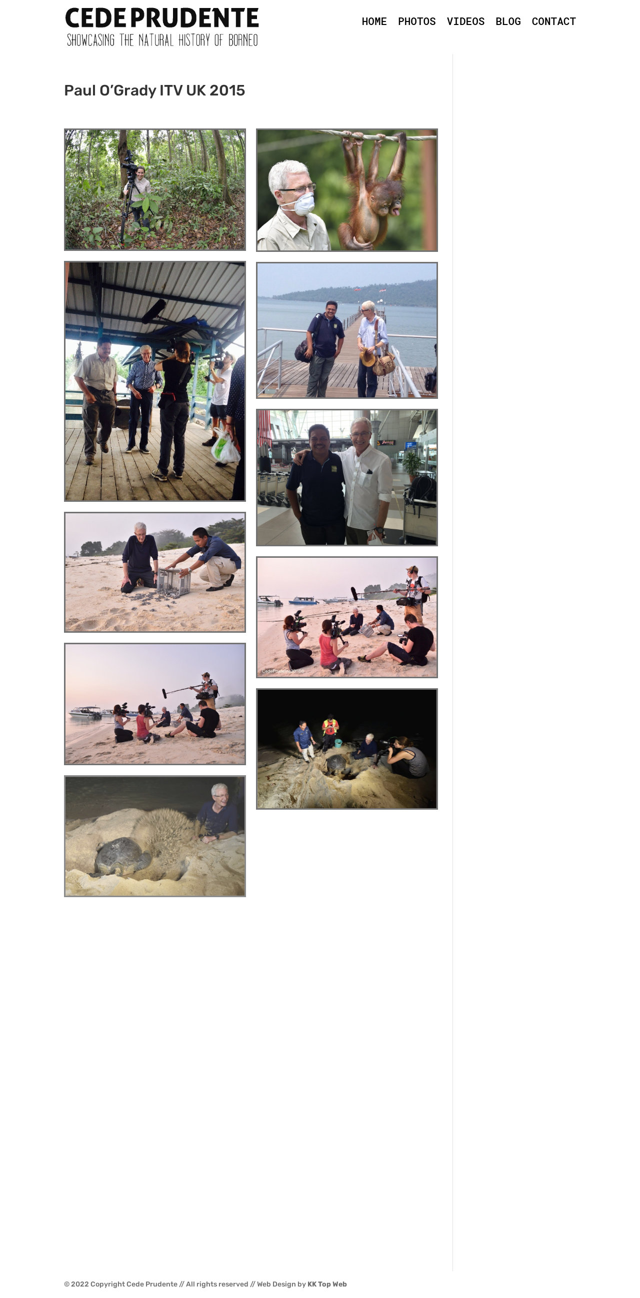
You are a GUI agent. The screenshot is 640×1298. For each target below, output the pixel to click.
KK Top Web (327, 1284)
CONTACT (554, 21)
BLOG (508, 21)
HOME (374, 21)
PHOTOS (417, 21)
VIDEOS (466, 21)
